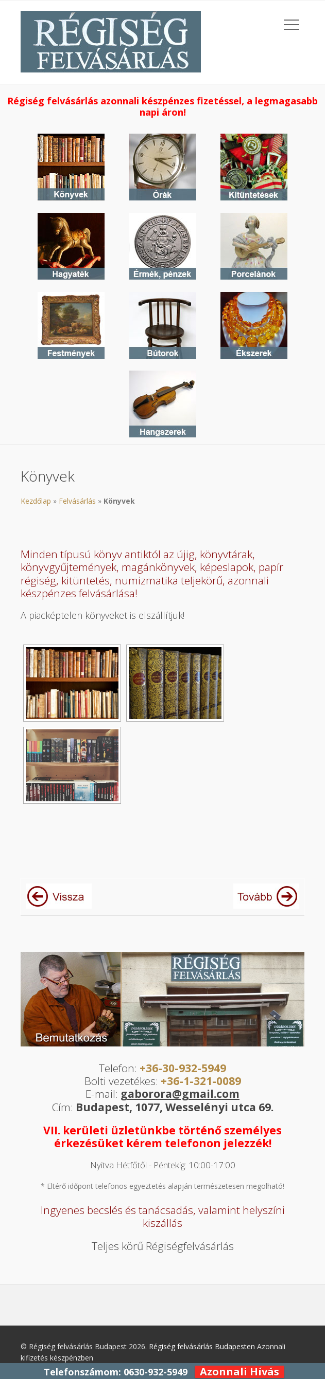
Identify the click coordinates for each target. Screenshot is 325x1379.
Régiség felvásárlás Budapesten (202, 1346)
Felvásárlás (77, 501)
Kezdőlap (36, 501)
